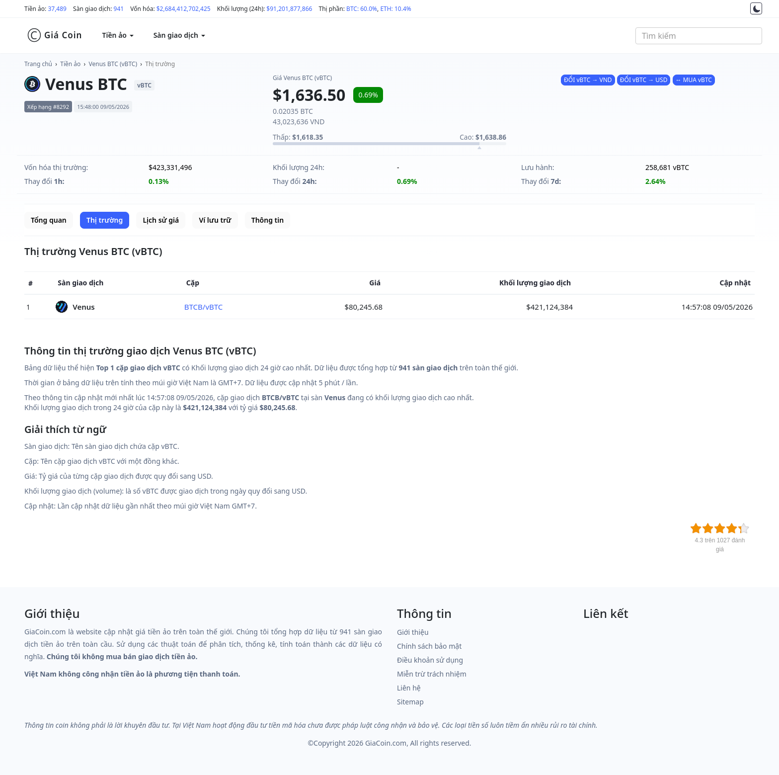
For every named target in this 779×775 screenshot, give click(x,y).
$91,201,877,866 (289, 8)
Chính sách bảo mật (429, 646)
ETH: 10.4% (395, 8)
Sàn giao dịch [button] (179, 35)
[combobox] (698, 35)
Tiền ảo (70, 64)
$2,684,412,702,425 (183, 8)
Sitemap (410, 701)
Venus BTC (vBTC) (113, 64)
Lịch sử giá (161, 220)
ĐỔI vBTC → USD (644, 80)
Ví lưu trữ (215, 220)
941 (119, 8)
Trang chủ (38, 64)
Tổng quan (49, 220)
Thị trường (160, 64)
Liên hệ (409, 687)
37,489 (57, 8)
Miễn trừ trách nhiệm (432, 674)
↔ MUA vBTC (694, 80)
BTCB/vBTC (203, 307)
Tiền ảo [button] (117, 35)
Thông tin (267, 220)
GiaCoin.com (385, 743)
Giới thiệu (413, 632)
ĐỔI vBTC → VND (588, 80)
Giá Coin (54, 35)
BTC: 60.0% (361, 8)
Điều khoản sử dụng (430, 660)
